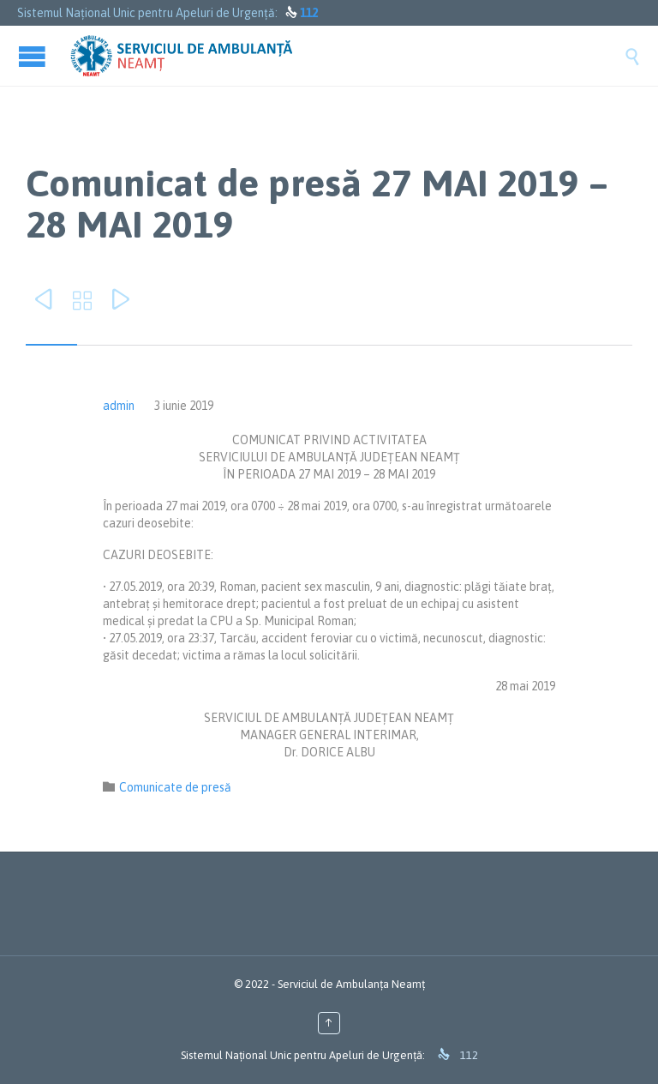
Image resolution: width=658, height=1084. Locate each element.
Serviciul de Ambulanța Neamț (351, 984)
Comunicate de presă (175, 787)
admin (119, 406)
